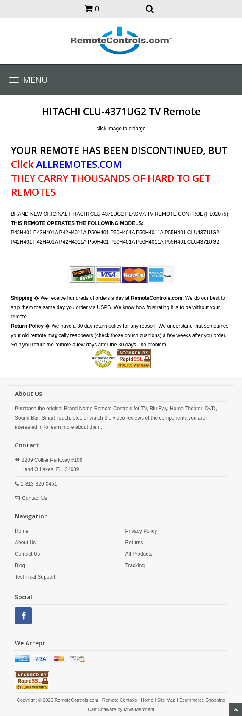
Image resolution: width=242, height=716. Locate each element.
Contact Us (34, 498)
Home (21, 531)
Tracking (135, 565)
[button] (150, 8)
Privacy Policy (141, 531)
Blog (20, 565)
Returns (134, 543)
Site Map (166, 699)
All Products (139, 554)
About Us (25, 543)
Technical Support (35, 577)
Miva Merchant (139, 709)
